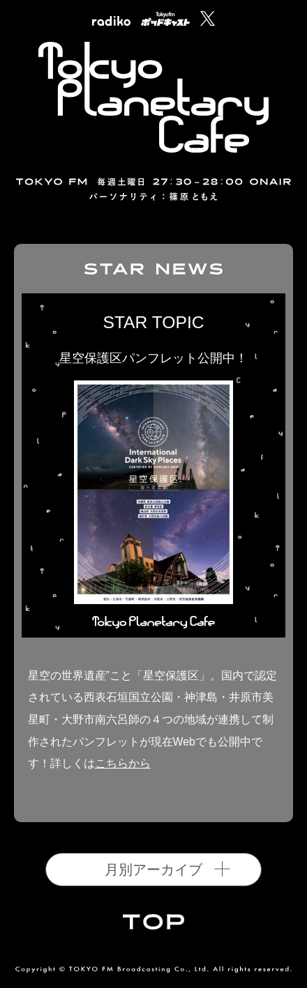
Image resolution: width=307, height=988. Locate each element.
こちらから (123, 763)
